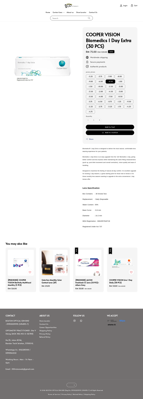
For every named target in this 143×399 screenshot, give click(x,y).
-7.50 (110, 96)
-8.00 (119, 76)
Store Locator (81, 12)
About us (70, 12)
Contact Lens (57, 12)
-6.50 (100, 102)
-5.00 (120, 91)
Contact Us (93, 12)
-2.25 (90, 107)
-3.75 (100, 76)
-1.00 (120, 81)
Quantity (89, 116)
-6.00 (100, 81)
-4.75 (90, 112)
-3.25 (110, 107)
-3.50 (90, 91)
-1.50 (90, 86)
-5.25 (90, 76)
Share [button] (89, 139)
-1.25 (119, 102)
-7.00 (109, 76)
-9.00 (90, 81)
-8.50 (120, 96)
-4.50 (110, 91)
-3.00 (120, 86)
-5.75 (90, 102)
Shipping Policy (45, 330)
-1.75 (119, 107)
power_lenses (90, 72)
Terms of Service (54, 394)
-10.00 (100, 86)
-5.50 (90, 96)
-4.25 (128, 107)
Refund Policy (44, 337)
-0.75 (110, 102)
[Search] (89, 18)
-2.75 (100, 107)
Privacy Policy (44, 334)
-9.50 (128, 102)
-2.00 (100, 91)
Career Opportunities (48, 327)
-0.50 (110, 81)
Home (48, 12)
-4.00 (100, 96)
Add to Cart (110, 127)
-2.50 (110, 86)
